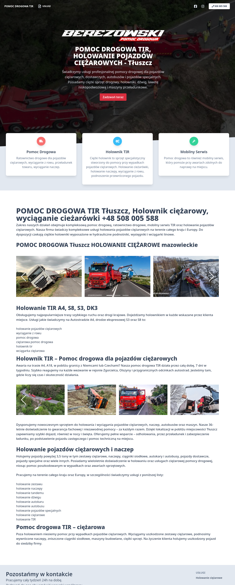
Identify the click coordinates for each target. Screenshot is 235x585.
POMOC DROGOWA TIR (18, 6)
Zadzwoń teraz (113, 97)
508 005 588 (219, 6)
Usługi (44, 6)
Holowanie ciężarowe (209, 577)
